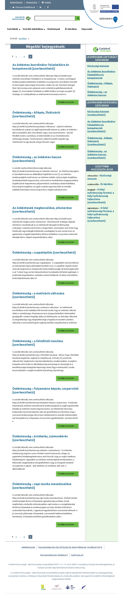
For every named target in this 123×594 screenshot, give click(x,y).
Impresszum (28, 547)
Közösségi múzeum (98, 66)
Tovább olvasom (67, 102)
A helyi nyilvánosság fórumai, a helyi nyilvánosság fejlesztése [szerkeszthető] (100, 196)
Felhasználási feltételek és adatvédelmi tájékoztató (70, 547)
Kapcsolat (87, 29)
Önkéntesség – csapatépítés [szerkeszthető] (44, 252)
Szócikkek (12, 29)
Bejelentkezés (16, 2)
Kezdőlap (23, 38)
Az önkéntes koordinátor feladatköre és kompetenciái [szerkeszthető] (40, 66)
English (46, 2)
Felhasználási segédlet (54, 555)
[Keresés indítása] (77, 18)
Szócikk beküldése (33, 29)
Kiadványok (53, 29)
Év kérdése (71, 29)
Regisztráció (31, 2)
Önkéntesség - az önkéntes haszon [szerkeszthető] (97, 154)
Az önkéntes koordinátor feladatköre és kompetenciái (101, 74)
